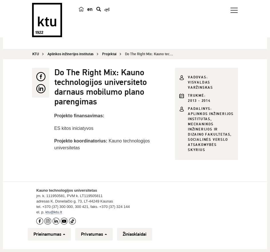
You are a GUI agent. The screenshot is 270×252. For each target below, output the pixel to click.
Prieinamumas (49, 234)
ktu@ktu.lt (53, 212)
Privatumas (94, 234)
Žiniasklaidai (134, 234)
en (90, 9)
